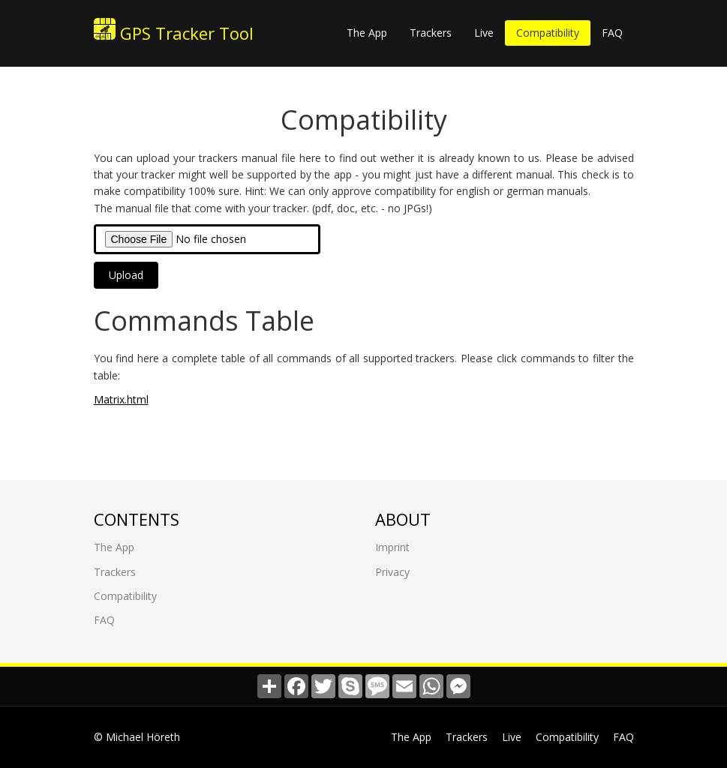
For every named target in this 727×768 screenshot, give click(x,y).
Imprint (392, 547)
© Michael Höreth (137, 737)
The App (367, 33)
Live (484, 33)
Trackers (431, 33)
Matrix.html (121, 399)
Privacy (392, 572)
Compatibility (547, 33)
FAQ (612, 33)
